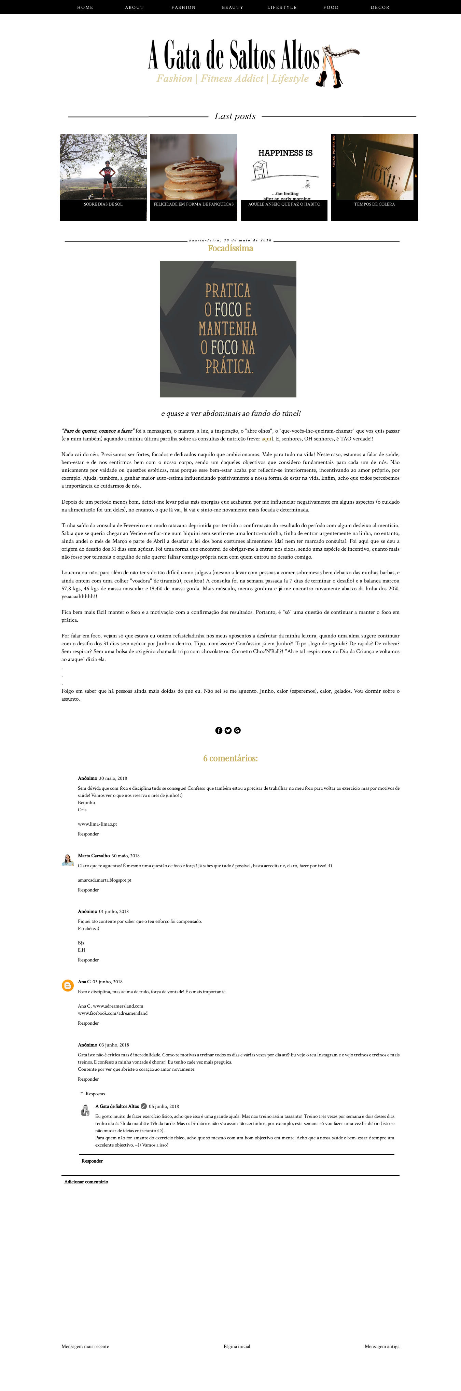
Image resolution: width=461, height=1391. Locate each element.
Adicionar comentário (86, 1182)
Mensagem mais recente (85, 1346)
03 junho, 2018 (108, 982)
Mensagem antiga (382, 1346)
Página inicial (237, 1346)
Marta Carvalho (94, 856)
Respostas (95, 1094)
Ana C (84, 982)
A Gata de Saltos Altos (117, 1106)
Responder (88, 834)
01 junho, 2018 (114, 911)
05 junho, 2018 (164, 1106)
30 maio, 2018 (113, 778)
